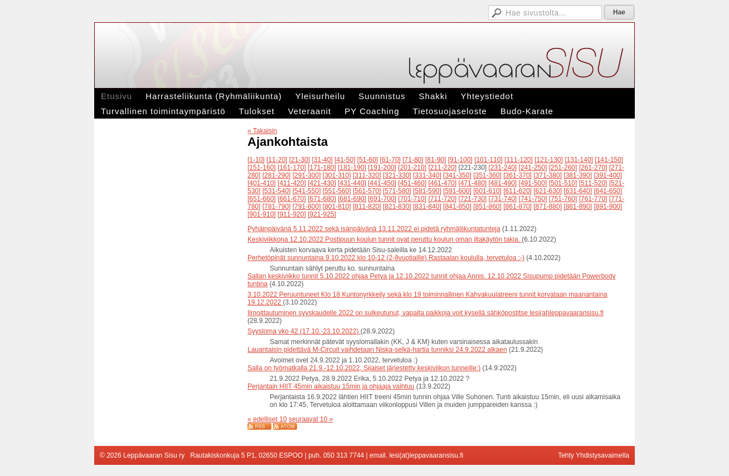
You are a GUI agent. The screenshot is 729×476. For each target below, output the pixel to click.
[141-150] (609, 160)
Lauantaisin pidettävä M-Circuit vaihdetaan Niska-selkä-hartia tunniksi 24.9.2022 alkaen (377, 350)
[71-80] (412, 160)
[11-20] (276, 160)
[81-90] (435, 160)
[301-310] (337, 175)
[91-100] (460, 160)
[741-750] (533, 199)
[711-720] (442, 199)
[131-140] (579, 160)
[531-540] (277, 191)
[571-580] (397, 191)
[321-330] (397, 175)
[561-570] (367, 191)
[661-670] (292, 199)
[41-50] (344, 160)
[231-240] (503, 167)
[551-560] (337, 191)
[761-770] (593, 199)
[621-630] (547, 191)
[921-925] (322, 214)
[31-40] (322, 160)
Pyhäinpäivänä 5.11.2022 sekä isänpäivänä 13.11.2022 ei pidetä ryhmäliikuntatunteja (373, 229)
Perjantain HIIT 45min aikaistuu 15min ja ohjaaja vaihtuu (330, 386)
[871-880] (547, 206)
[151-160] (261, 167)
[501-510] (563, 183)
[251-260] (563, 167)
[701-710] (412, 199)
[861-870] (517, 206)
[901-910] (261, 214)
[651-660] (261, 199)
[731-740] (503, 199)
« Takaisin (262, 131)
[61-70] (390, 160)
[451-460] (412, 183)
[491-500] (533, 183)
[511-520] (593, 183)
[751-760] (563, 199)
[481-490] (503, 183)
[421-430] (322, 183)
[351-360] (487, 175)
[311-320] (367, 175)
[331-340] (427, 175)
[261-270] (593, 167)
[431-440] (352, 183)
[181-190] (352, 167)
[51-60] (367, 160)
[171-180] (322, 167)
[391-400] (608, 175)
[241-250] (533, 167)
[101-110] (488, 160)
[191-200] (382, 167)
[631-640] (577, 191)
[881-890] (577, 206)
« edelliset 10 (267, 419)
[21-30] (299, 160)
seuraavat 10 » (311, 419)
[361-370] (517, 175)
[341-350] (457, 175)
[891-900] (608, 206)
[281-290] (277, 175)
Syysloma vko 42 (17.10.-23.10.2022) (304, 331)
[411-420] (292, 183)
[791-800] (307, 206)
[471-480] (472, 183)
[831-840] (427, 206)
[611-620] (517, 191)
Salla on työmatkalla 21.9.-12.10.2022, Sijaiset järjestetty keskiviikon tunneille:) (363, 368)
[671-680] (322, 199)
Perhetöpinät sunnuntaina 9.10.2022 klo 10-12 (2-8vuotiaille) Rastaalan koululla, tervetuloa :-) (385, 258)
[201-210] (412, 167)
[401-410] (261, 183)
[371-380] (547, 175)
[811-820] (367, 206)
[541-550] (307, 191)
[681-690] (352, 199)
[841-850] (457, 206)
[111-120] (518, 160)
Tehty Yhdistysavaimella (593, 455)
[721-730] (472, 199)
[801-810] (337, 206)
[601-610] (487, 191)
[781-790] (277, 206)
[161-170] (292, 167)
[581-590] (427, 191)
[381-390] (577, 175)
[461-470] (442, 183)
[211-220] (442, 167)
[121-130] (548, 160)
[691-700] (382, 199)
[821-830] (397, 206)
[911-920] (292, 214)
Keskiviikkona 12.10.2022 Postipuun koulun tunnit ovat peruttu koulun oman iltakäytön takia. (384, 239)
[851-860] (487, 206)
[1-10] (256, 160)
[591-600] (457, 191)
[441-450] (382, 183)
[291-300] (307, 175)
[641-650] (608, 191)
